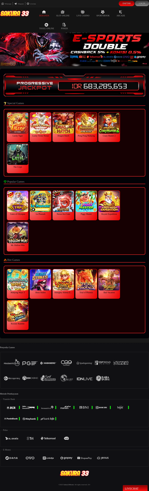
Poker (64, 26)
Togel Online (46, 26)
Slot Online (62, 13)
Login (142, 3)
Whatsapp (6, 4)
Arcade (121, 13)
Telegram (19, 4)
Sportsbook (103, 13)
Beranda (44, 13)
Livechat (31, 4)
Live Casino (83, 13)
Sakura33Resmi (68, 484)
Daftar (127, 3)
